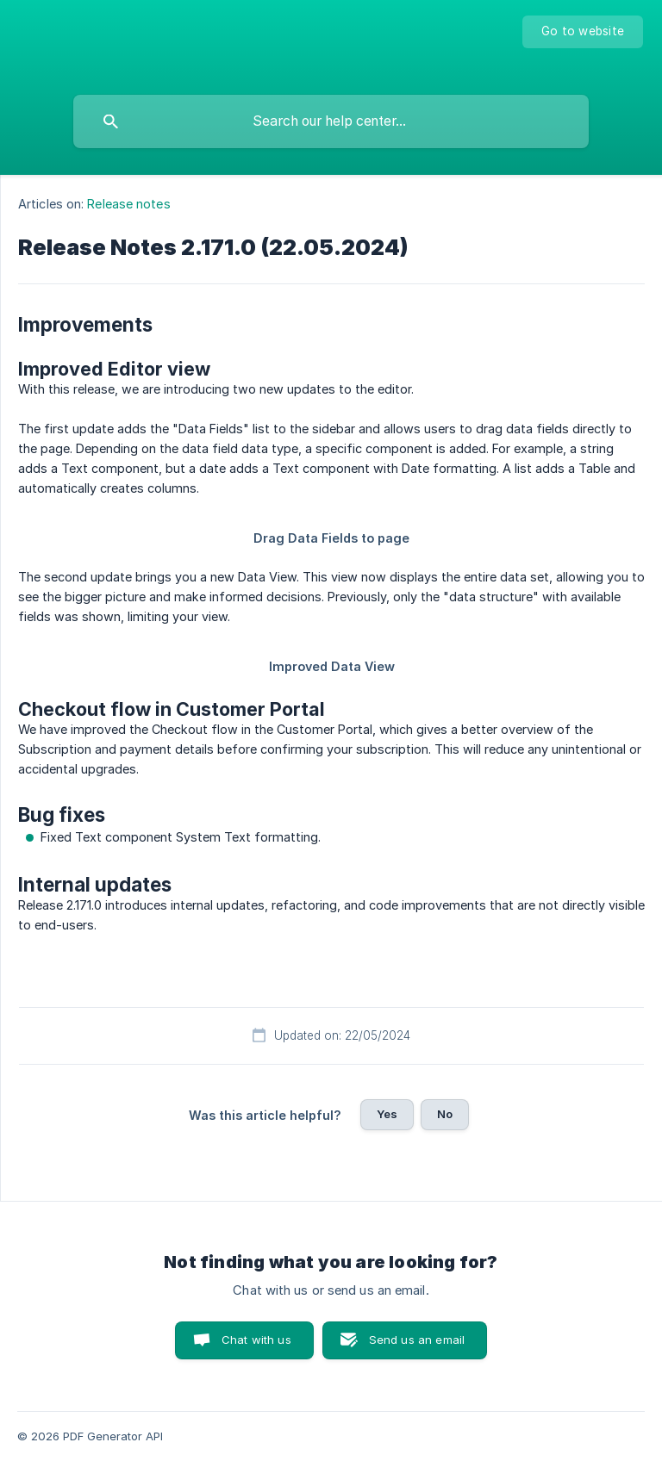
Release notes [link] (128, 203)
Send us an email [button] (417, 1339)
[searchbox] (331, 121)
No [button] (445, 1114)
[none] (582, 32)
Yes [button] (387, 1114)
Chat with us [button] (256, 1339)
